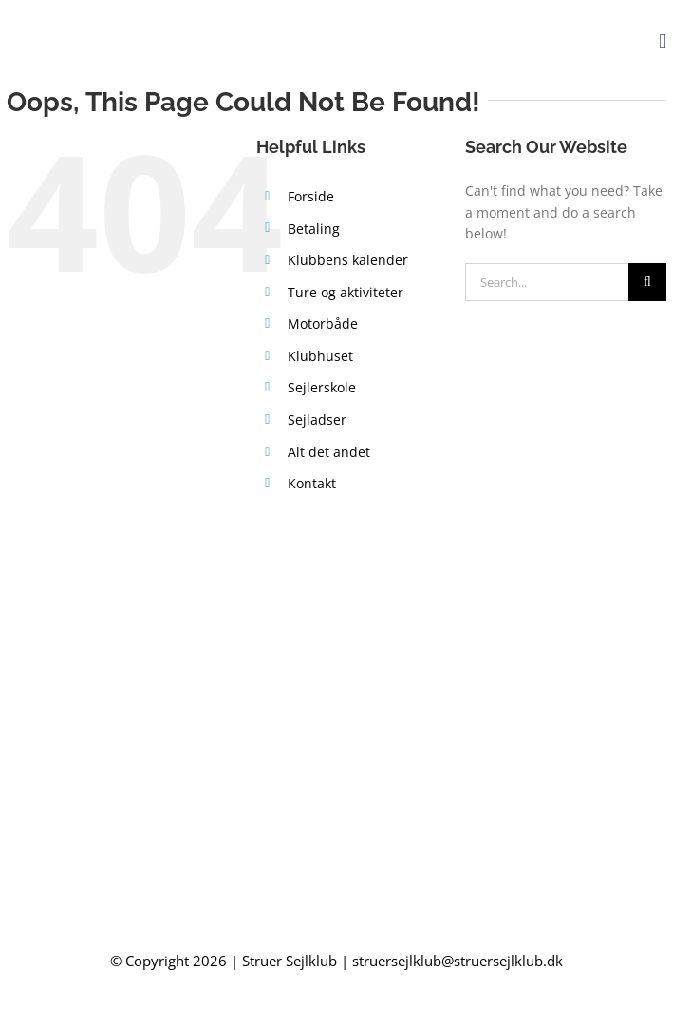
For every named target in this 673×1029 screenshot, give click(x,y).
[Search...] (546, 282)
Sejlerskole (322, 387)
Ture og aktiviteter (345, 292)
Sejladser (317, 419)
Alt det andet (329, 452)
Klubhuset (320, 356)
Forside (311, 196)
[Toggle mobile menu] (662, 41)
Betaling (314, 228)
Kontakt (312, 483)
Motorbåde (323, 323)
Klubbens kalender (348, 260)
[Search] (647, 282)
